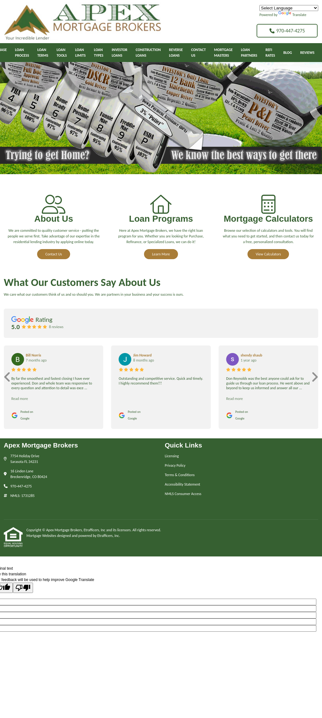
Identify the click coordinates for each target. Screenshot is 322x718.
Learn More (161, 254)
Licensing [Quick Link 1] (172, 456)
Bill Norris (33, 355)
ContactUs (198, 53)
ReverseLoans (176, 53)
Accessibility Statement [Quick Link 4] (182, 484)
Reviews (307, 52)
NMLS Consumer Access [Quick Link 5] (183, 494)
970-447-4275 (287, 31)
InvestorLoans (119, 53)
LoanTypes (98, 53)
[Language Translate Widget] (288, 8)
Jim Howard (142, 355)
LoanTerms (42, 53)
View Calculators (268, 254)
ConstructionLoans (148, 53)
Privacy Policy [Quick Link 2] (175, 465)
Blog (287, 52)
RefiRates (270, 53)
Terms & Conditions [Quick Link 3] (180, 475)
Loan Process (22, 53)
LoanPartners (249, 53)
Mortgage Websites (41, 535)
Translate (292, 15)
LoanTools (62, 53)
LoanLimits (80, 53)
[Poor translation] (23, 588)
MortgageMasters (223, 53)
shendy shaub (251, 355)
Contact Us (53, 254)
